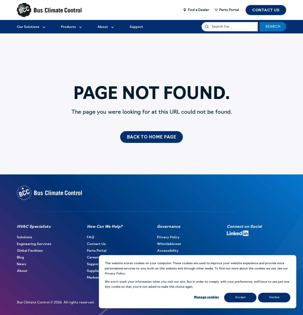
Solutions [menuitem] (24, 237)
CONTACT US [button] (265, 10)
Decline (274, 297)
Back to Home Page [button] (151, 137)
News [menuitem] (21, 264)
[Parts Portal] (226, 10)
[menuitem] (31, 27)
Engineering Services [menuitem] (34, 244)
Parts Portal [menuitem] (96, 251)
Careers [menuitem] (93, 257)
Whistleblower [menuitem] (169, 244)
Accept (240, 297)
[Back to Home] (42, 10)
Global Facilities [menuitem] (30, 251)
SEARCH (272, 27)
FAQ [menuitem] (90, 237)
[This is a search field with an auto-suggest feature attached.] (230, 26)
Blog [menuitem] (20, 257)
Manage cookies (206, 297)
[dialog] (197, 281)
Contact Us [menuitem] (96, 244)
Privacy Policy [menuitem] (168, 237)
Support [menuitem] (93, 264)
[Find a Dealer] (196, 10)
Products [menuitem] (68, 27)
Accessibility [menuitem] (168, 251)
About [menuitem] (22, 271)
